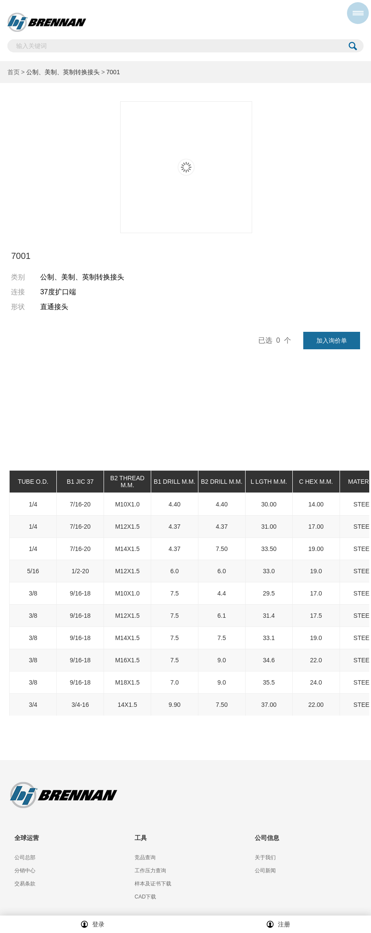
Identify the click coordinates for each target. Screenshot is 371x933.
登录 (92, 924)
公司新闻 (265, 871)
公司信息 (267, 837)
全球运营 (26, 837)
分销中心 (24, 871)
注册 (278, 924)
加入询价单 (331, 340)
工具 (141, 837)
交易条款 (24, 884)
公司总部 (24, 857)
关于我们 (265, 857)
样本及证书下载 (153, 884)
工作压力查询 (150, 871)
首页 (13, 72)
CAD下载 (145, 897)
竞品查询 (145, 857)
